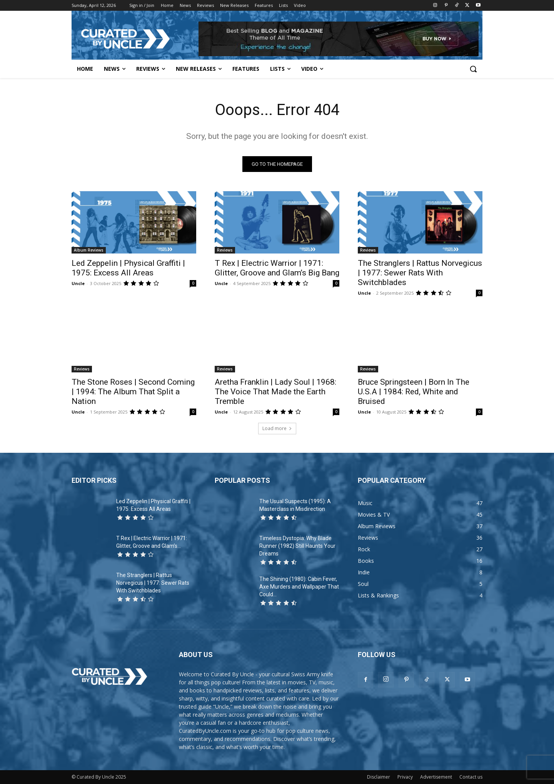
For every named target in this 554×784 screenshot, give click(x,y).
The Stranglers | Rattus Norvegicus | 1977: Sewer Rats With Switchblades (420, 273)
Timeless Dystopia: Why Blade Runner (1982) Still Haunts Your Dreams (297, 546)
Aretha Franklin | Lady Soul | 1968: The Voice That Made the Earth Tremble (275, 391)
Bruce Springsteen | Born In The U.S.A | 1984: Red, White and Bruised (413, 391)
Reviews (225, 250)
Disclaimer (378, 777)
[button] (473, 69)
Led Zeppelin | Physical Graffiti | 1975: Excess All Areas (128, 268)
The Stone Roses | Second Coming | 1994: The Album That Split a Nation (133, 391)
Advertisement (436, 777)
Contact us (470, 777)
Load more (277, 428)
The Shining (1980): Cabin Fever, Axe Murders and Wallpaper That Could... (299, 586)
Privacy (405, 777)
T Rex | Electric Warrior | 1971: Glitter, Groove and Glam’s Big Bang (277, 268)
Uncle (78, 283)
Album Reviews (88, 250)
